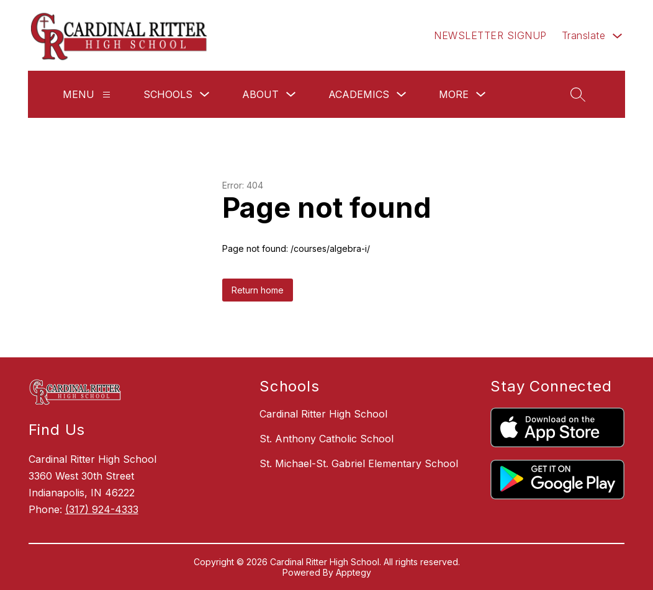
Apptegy (353, 572)
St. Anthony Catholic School (326, 438)
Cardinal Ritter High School (323, 414)
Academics (358, 94)
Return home (258, 290)
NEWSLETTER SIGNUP (490, 35)
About (260, 94)
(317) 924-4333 (101, 509)
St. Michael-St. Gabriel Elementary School (358, 463)
